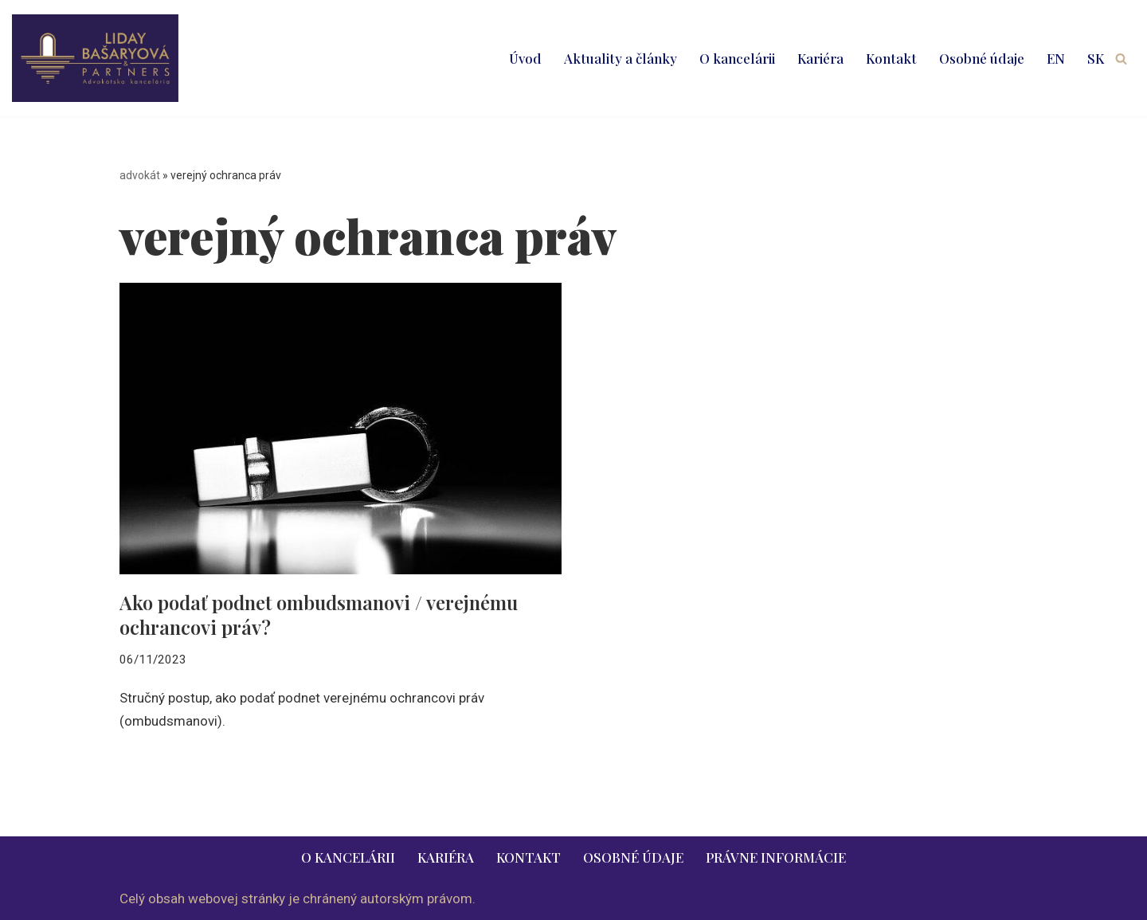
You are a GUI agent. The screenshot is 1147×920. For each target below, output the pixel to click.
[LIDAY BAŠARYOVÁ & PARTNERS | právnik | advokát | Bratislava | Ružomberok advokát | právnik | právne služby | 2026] (95, 58)
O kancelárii (737, 58)
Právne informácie (776, 857)
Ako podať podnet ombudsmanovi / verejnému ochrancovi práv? (318, 614)
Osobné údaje (981, 58)
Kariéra (820, 58)
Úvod (525, 58)
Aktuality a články (620, 58)
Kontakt (891, 58)
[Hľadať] (1121, 59)
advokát (139, 175)
